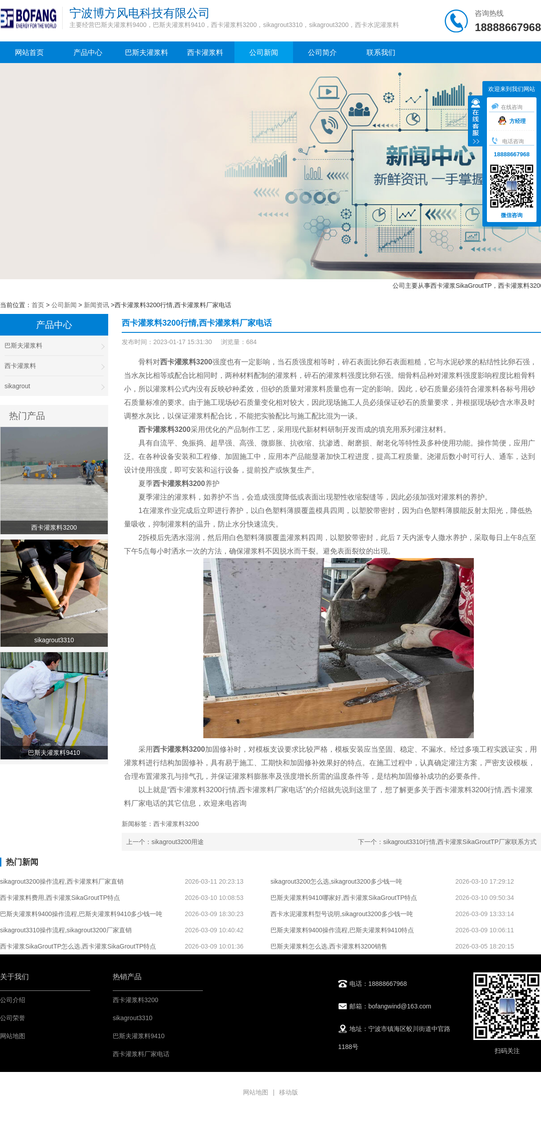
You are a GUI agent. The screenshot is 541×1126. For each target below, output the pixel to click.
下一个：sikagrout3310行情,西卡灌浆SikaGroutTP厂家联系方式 (447, 841)
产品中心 (87, 52)
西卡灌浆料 (205, 52)
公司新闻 (263, 52)
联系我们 (381, 52)
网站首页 (29, 52)
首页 (38, 305)
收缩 (475, 122)
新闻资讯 (96, 305)
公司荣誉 (12, 1018)
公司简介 (322, 52)
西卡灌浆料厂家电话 (141, 1054)
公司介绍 (12, 999)
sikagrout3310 (132, 1018)
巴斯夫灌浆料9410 (139, 1036)
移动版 (288, 1092)
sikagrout (54, 386)
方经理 (512, 121)
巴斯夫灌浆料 (146, 52)
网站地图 (12, 1036)
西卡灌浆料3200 (135, 999)
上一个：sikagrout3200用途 (165, 841)
